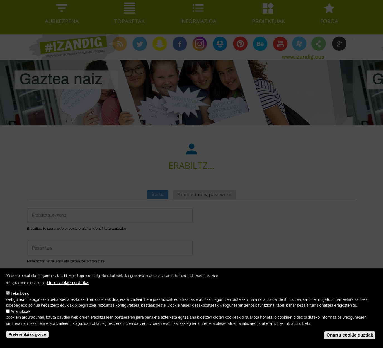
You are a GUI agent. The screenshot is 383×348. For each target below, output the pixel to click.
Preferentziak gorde (27, 337)
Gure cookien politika (68, 285)
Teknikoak (20, 296)
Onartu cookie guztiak (349, 337)
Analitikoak (20, 314)
